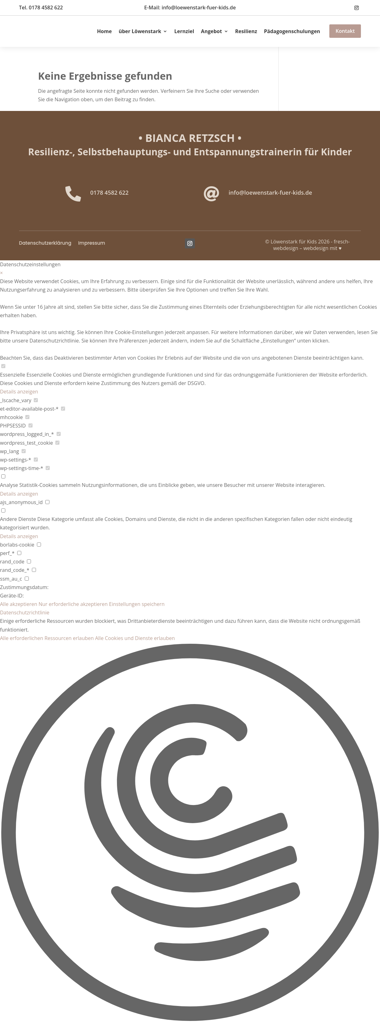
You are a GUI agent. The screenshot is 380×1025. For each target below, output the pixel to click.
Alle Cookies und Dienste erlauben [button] (135, 638)
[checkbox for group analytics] (3, 476)
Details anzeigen (19, 391)
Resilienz (246, 31)
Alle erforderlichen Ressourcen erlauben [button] (47, 638)
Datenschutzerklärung (45, 243)
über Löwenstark (140, 31)
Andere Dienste (18, 519)
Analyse (9, 485)
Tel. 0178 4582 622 (41, 7)
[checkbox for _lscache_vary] (36, 400)
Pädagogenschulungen (292, 31)
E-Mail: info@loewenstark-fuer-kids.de (190, 7)
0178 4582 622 (109, 192)
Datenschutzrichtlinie (24, 612)
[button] (190, 833)
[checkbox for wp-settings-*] (36, 460)
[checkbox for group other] (3, 510)
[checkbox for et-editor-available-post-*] (63, 409)
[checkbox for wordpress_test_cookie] (57, 443)
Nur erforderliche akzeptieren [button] (73, 604)
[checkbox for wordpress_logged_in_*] (59, 434)
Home (104, 31)
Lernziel (184, 31)
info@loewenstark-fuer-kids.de (270, 192)
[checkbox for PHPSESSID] (30, 425)
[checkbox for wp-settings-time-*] (48, 468)
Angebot (211, 31)
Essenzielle (12, 374)
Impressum (91, 243)
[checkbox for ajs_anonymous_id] (47, 502)
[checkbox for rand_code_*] (34, 570)
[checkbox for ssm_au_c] (27, 579)
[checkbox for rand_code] (29, 561)
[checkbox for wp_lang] (24, 451)
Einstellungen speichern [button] (137, 604)
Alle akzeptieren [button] (18, 604)
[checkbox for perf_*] (19, 553)
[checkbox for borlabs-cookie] (39, 544)
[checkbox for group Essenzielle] (3, 366)
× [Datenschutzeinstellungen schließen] (1, 272)
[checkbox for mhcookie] (27, 417)
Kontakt (345, 31)
